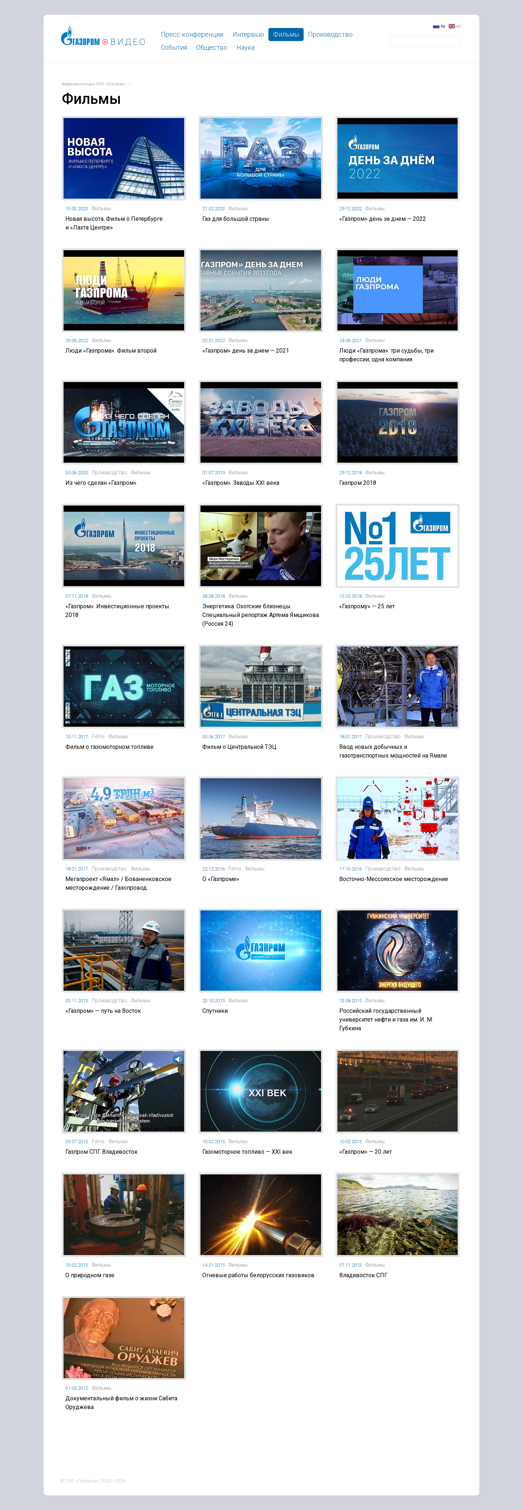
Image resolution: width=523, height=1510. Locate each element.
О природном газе (89, 1275)
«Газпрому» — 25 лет (367, 606)
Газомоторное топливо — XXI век (247, 1151)
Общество (211, 47)
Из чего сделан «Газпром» (101, 482)
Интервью (248, 34)
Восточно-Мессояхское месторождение (393, 879)
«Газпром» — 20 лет (365, 1151)
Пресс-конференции (192, 34)
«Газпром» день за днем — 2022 (382, 218)
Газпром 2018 (357, 482)
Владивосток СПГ (363, 1275)
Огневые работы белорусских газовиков (258, 1275)
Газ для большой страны (235, 218)
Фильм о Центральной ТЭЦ (239, 746)
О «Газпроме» (220, 879)
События (174, 47)
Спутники (215, 1010)
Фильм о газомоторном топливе (109, 746)
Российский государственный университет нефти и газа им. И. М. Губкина (386, 1019)
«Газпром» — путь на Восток (103, 1010)
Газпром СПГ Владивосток (101, 1151)
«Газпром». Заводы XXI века (240, 482)
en (459, 26)
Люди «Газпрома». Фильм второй (111, 350)
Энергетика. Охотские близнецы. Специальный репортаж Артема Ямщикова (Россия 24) (260, 615)
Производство (330, 34)
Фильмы (286, 34)
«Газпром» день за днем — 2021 (245, 350)
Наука (245, 47)
